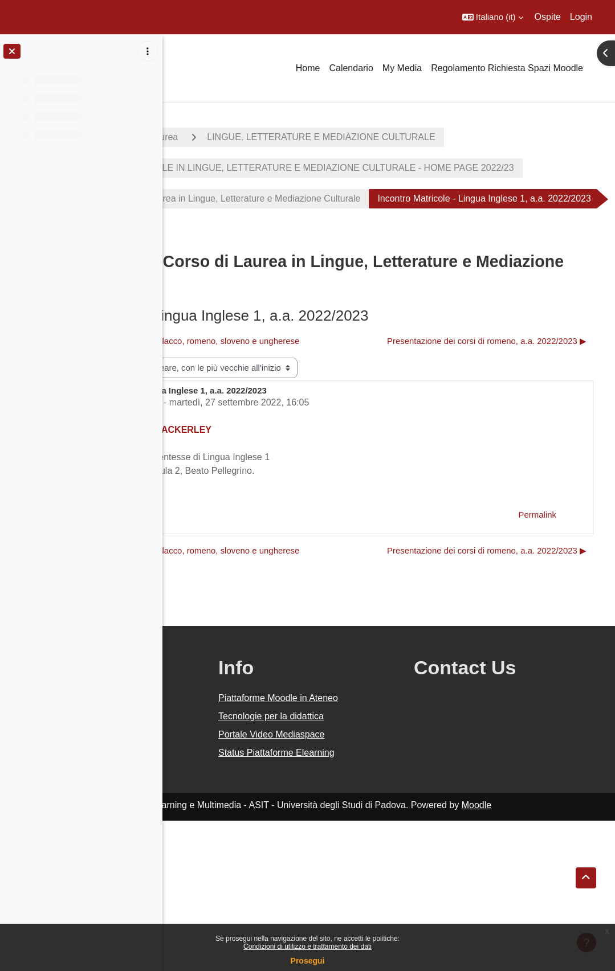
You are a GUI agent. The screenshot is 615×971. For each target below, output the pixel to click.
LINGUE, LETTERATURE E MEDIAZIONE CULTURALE (310, 168)
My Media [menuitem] (402, 68)
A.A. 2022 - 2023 (218, 137)
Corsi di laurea (311, 137)
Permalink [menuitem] (537, 613)
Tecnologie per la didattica (379, 853)
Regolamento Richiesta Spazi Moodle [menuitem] (507, 68)
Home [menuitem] (308, 68)
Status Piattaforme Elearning (364, 896)
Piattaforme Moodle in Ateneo (371, 827)
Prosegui (308, 960)
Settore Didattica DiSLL (276, 501)
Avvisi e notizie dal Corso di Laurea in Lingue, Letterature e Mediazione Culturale (359, 243)
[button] (492, 17)
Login (581, 17)
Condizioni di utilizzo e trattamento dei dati (307, 946)
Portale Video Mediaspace (380, 871)
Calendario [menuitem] (351, 68)
